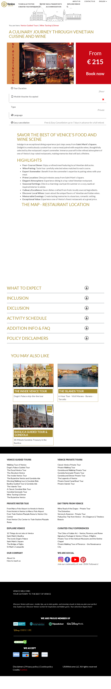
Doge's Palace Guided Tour (18, 467)
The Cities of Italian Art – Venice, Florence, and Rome (80, 533)
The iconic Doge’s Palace (17, 539)
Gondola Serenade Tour (17, 492)
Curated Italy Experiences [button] (29, 7)
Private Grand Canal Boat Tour (70, 481)
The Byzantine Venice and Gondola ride (23, 478)
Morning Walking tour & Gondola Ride (23, 481)
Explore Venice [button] (73, 4)
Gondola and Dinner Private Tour (71, 475)
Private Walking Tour (66, 467)
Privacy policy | (32, 666)
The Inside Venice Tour (17, 475)
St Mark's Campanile (15, 547)
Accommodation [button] (53, 7)
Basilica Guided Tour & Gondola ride (22, 484)
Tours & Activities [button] (26, 4)
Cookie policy (46, 666)
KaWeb (23, 669)
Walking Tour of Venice (16, 465)
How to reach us (14, 561)
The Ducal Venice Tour (16, 470)
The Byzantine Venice (16, 497)
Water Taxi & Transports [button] (51, 4)
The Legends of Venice (67, 478)
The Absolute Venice (16, 473)
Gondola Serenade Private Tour (71, 473)
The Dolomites (64, 511)
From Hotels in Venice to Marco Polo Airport (25, 511)
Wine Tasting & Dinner (49, 25)
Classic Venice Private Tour (69, 465)
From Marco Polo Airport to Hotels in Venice (25, 508)
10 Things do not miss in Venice (20, 533)
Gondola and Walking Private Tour (72, 470)
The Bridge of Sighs (15, 544)
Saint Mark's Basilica (15, 536)
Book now (95, 73)
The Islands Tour (14, 486)
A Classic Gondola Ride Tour (19, 489)
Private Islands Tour (66, 484)
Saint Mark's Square (15, 541)
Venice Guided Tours (29, 25)
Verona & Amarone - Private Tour (72, 514)
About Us (11, 558)
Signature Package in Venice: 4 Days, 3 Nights (77, 536)
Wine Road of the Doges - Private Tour (74, 508)
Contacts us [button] (89, 1)
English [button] (103, 1)
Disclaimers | (19, 666)
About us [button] (76, 1)
